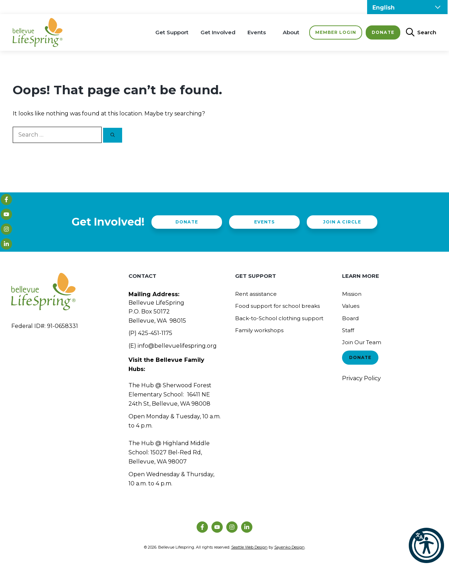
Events (256, 32)
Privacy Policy (361, 378)
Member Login (335, 32)
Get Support (171, 32)
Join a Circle (342, 222)
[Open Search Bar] (418, 32)
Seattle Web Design (249, 547)
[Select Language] (407, 7)
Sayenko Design (289, 547)
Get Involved (217, 32)
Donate (383, 32)
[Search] (112, 135)
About (291, 32)
